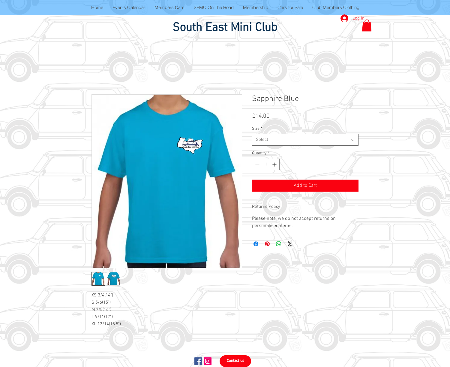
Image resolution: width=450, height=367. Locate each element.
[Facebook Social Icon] (198, 361)
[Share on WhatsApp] (278, 243)
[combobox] (305, 140)
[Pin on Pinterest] (267, 243)
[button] (367, 25)
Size (257, 128)
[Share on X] (290, 243)
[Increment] (275, 164)
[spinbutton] (265, 164)
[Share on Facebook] (256, 243)
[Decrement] (256, 164)
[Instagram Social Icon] (208, 361)
